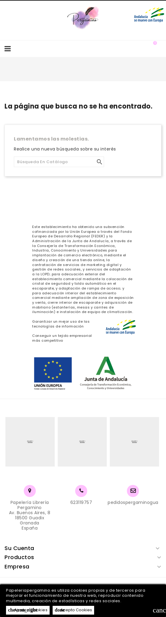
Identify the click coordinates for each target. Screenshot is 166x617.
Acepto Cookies (73, 610)
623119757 (81, 502)
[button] (142, 48)
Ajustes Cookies (28, 610)
